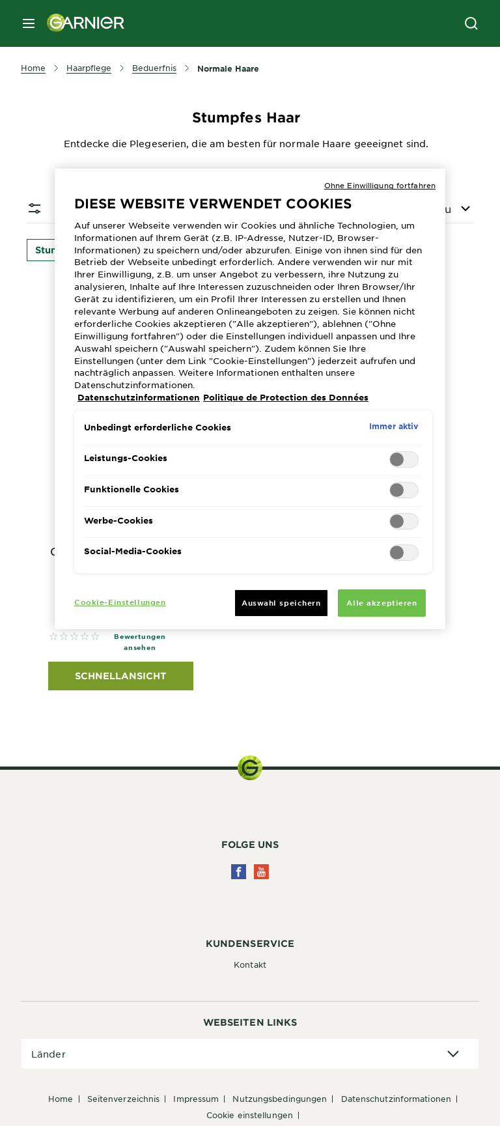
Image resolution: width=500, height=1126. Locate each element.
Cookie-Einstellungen (119, 601)
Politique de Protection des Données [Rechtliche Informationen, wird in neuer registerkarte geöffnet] (285, 397)
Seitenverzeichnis (123, 1098)
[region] (250, 399)
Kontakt (250, 964)
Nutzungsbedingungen (279, 1098)
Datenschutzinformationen (396, 1098)
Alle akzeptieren (381, 602)
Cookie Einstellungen (249, 1115)
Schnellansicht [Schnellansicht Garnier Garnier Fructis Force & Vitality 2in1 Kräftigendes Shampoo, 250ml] (121, 675)
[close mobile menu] (28, 23)
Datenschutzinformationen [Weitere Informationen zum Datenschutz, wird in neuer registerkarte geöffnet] (138, 397)
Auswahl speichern (281, 602)
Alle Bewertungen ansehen (140, 635)
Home (60, 1098)
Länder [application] (48, 1054)
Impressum (196, 1098)
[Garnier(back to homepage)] (80, 23)
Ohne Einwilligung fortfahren (380, 185)
